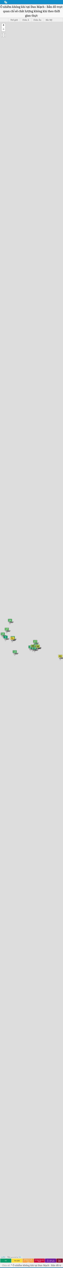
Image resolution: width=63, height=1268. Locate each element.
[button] (3, 25)
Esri (20, 1257)
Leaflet (3, 1257)
